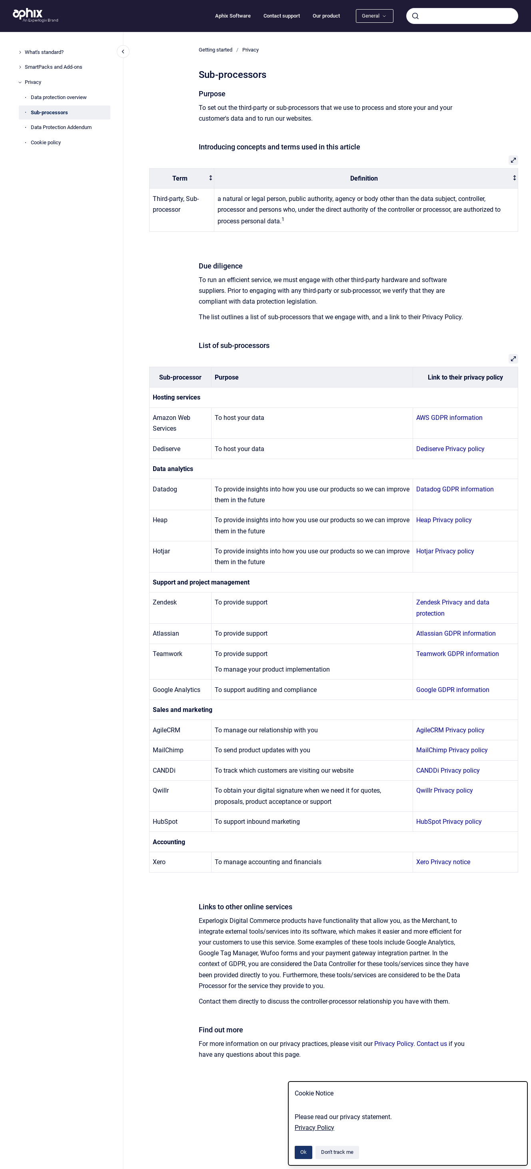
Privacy (33, 82)
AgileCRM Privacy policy (450, 730)
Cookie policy (46, 142)
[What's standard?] (20, 52)
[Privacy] (20, 82)
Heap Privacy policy (444, 520)
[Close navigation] (123, 51)
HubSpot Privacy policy (449, 821)
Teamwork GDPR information (457, 654)
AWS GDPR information (449, 417)
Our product (326, 16)
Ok (303, 1152)
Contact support (282, 16)
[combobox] (462, 16)
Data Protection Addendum (61, 127)
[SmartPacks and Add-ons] (20, 67)
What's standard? (44, 52)
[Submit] (415, 16)
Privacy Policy (314, 1127)
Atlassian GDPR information (456, 633)
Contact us (432, 1044)
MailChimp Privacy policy (452, 750)
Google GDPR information (452, 690)
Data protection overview (59, 97)
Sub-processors (49, 112)
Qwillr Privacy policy (444, 790)
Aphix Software (233, 16)
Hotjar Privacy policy (445, 551)
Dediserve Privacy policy (450, 449)
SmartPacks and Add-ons (53, 67)
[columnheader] (182, 178)
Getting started (215, 50)
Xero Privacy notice (443, 862)
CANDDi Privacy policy (448, 770)
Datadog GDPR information (455, 489)
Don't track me (337, 1152)
